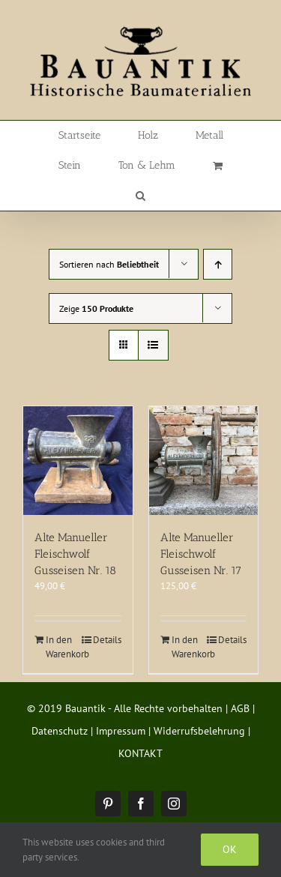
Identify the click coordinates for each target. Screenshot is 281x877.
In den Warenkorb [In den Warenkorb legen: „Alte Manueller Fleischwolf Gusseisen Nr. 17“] (187, 647)
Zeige (96, 308)
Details (107, 639)
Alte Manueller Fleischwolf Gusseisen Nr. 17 (200, 554)
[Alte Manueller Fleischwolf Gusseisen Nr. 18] (78, 461)
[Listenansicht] (153, 345)
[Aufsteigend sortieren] (217, 264)
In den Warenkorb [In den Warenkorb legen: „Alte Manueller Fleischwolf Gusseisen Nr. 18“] (61, 647)
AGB (240, 708)
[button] (140, 196)
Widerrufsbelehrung (199, 731)
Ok (230, 849)
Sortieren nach (109, 264)
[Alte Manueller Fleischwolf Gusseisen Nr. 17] (204, 461)
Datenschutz (59, 731)
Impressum (120, 731)
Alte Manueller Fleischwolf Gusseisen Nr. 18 (75, 554)
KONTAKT (140, 753)
